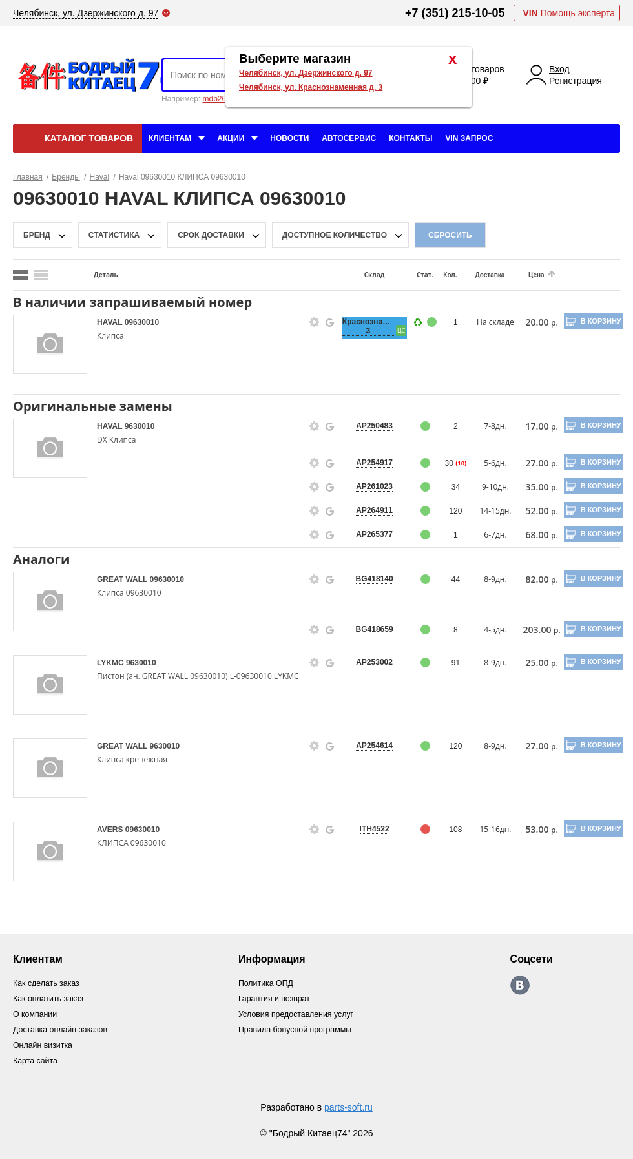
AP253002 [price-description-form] (369, 662)
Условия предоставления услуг (300, 1014)
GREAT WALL (123, 579)
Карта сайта (36, 1060)
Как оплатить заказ (50, 998)
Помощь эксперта (569, 13)
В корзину (594, 321)
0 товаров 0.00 (483, 75)
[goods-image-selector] (50, 344)
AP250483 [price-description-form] (369, 425)
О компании (36, 1014)
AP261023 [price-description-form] (369, 486)
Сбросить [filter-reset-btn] (450, 235)
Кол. (443, 274)
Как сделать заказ (48, 983)
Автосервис (349, 138)
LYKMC (111, 662)
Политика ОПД (269, 983)
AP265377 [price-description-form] (369, 534)
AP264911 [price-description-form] (369, 510)
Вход (559, 69)
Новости (289, 138)
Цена (528, 274)
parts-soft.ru (348, 1107)
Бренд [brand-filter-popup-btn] (36, 235)
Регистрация (575, 81)
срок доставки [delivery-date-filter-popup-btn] (211, 235)
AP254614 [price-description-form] (369, 745)
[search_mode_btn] (20, 275)
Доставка (482, 274)
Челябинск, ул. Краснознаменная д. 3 (310, 87)
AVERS (111, 829)
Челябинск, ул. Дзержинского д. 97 (306, 73)
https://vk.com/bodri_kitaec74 (524, 985)
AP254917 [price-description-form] (369, 462)
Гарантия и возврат (278, 998)
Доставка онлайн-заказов (62, 1029)
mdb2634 (218, 98)
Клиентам (170, 138)
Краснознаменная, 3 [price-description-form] (369, 326)
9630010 (140, 426)
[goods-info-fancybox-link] (311, 322)
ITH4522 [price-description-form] (369, 828)
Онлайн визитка (44, 1045)
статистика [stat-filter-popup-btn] (114, 235)
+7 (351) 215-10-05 (455, 12)
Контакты (410, 138)
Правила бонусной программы (299, 1029)
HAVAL (111, 322)
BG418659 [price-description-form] (369, 629)
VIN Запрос (469, 138)
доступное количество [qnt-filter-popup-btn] (334, 235)
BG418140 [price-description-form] (369, 578)
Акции (230, 138)
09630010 (142, 322)
